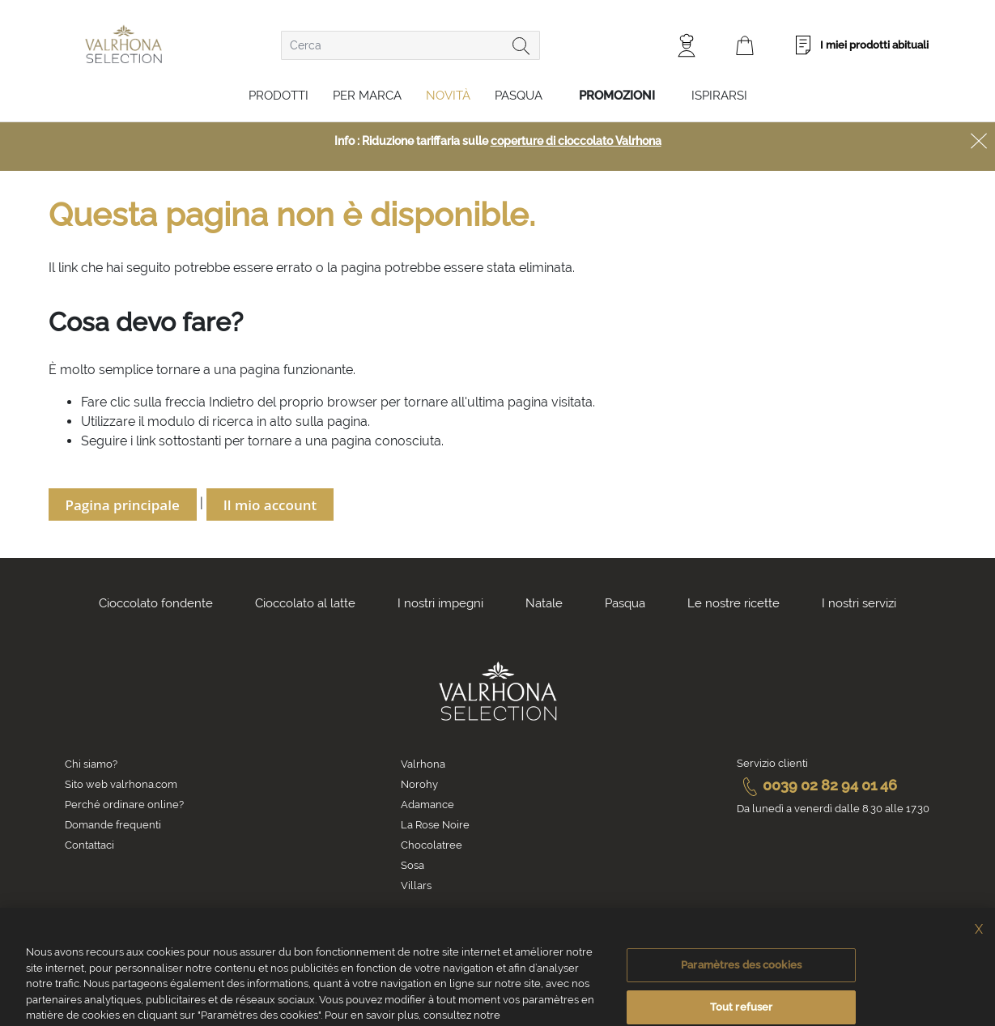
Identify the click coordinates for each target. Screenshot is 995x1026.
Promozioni (617, 95)
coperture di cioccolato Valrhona (576, 140)
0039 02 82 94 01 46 (817, 785)
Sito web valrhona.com (121, 784)
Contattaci (89, 845)
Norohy (419, 784)
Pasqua (518, 95)
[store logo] (123, 44)
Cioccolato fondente (156, 603)
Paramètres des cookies (741, 979)
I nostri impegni (440, 603)
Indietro (231, 402)
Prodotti (278, 95)
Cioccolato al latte (305, 603)
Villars (416, 885)
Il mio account (270, 505)
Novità (448, 95)
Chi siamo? (91, 764)
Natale (544, 603)
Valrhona (423, 764)
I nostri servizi (859, 603)
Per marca (367, 95)
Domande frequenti (113, 825)
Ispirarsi (719, 95)
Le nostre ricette (733, 603)
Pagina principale (123, 505)
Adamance (427, 804)
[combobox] (410, 45)
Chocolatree (431, 845)
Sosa (412, 865)
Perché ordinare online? (124, 804)
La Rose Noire (435, 825)
